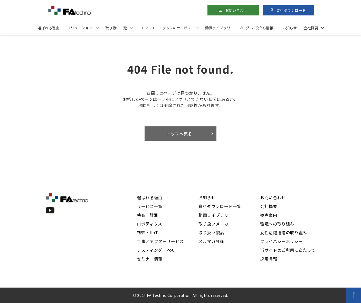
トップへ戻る (179, 134)
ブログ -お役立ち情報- (257, 27)
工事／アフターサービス (160, 241)
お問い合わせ (236, 10)
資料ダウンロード (291, 10)
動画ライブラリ (217, 27)
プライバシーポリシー (281, 241)
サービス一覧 (150, 206)
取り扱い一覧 (116, 27)
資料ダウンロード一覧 (219, 206)
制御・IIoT (147, 232)
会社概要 (311, 27)
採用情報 (268, 259)
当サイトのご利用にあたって (287, 250)
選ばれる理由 (48, 27)
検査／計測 (147, 215)
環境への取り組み (277, 224)
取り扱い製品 (211, 232)
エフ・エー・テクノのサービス (166, 27)
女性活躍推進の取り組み (283, 232)
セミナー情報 (150, 259)
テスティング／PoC (156, 250)
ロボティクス (149, 224)
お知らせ (289, 27)
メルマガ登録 (211, 241)
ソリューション (79, 27)
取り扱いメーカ (213, 224)
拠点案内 (268, 215)
